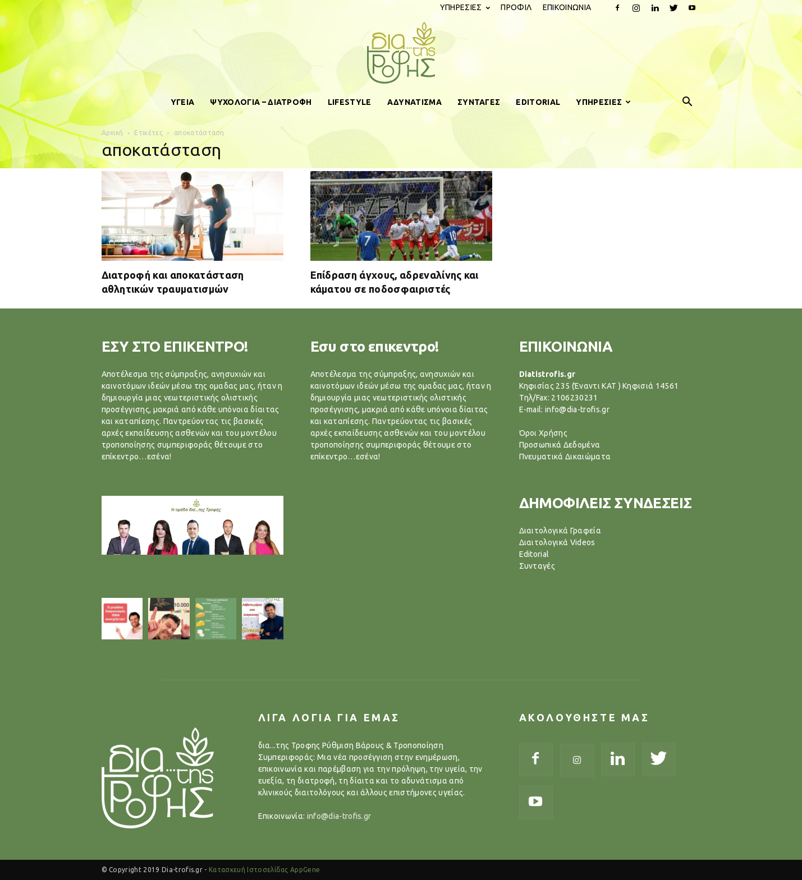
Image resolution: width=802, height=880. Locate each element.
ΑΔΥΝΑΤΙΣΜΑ (414, 102)
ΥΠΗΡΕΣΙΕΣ (465, 7)
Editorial (534, 554)
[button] (687, 102)
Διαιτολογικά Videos (557, 542)
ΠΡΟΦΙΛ (516, 7)
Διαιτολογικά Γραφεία (560, 530)
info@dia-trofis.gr (339, 816)
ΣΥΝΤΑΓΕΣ (479, 102)
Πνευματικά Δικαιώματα (565, 456)
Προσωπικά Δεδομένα (560, 444)
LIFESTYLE (350, 102)
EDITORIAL (538, 102)
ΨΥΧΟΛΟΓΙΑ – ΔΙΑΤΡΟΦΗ (260, 102)
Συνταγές (537, 565)
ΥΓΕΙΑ (183, 102)
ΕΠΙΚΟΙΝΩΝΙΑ (567, 7)
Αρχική (112, 132)
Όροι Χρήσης (543, 433)
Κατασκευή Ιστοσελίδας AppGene (264, 869)
